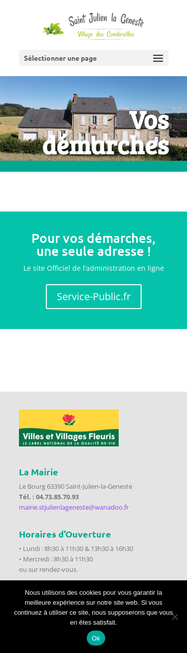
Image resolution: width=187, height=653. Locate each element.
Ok (96, 638)
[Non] (175, 617)
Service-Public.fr (94, 296)
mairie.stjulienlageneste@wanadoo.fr (74, 507)
